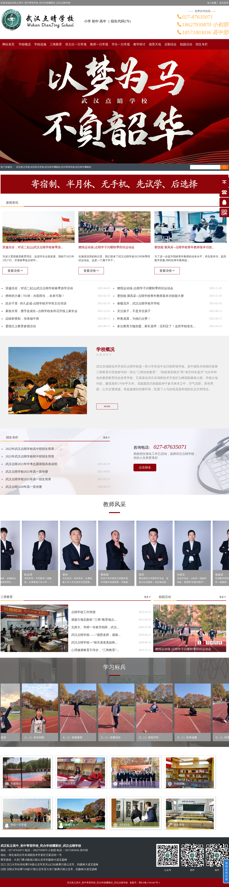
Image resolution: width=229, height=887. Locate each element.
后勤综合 (170, 44)
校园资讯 (70, 783)
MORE (107, 406)
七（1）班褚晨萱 (75, 737)
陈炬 (144, 574)
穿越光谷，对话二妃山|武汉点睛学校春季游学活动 (39, 288)
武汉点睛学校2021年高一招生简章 (28, 479)
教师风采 (124, 783)
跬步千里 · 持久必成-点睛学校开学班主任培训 (36, 303)
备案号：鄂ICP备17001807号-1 (145, 882)
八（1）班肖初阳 (37, 737)
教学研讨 (139, 44)
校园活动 (186, 44)
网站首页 (8, 44)
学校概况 (25, 44)
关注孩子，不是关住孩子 (134, 311)
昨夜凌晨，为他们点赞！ (134, 318)
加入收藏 (211, 3)
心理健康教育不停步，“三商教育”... (95, 650)
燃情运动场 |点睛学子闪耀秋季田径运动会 (106, 247)
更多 (106, 437)
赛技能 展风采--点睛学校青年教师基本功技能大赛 (150, 295)
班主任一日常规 (76, 44)
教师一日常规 (99, 44)
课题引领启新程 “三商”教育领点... (93, 619)
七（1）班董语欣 (114, 737)
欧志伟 (32, 574)
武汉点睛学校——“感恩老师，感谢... (95, 634)
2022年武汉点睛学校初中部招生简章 (30, 456)
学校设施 (40, 44)
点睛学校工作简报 (83, 612)
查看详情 (15, 270)
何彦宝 (184, 574)
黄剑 (68, 574)
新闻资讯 (12, 202)
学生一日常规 (121, 44)
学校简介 (16, 783)
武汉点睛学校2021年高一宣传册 (27, 471)
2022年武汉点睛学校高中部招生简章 (30, 448)
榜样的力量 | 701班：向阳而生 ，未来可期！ (35, 295)
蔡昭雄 (108, 574)
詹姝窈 (222, 574)
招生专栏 (202, 44)
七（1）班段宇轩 (152, 737)
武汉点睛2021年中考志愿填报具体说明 (31, 464)
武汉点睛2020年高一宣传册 (24, 486)
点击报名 (145, 467)
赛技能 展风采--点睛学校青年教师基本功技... (184, 247)
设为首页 (223, 3)
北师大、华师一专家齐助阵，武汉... (95, 627)
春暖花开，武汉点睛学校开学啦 (138, 303)
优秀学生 (70, 824)
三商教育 (56, 44)
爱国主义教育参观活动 (21, 326)
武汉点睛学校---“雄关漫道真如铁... (94, 642)
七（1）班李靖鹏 (190, 737)
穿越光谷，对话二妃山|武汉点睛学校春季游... (32, 247)
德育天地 (155, 44)
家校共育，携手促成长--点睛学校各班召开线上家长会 (41, 311)
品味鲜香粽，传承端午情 (22, 318)
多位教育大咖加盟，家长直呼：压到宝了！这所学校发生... (156, 326)
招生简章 (179, 824)
